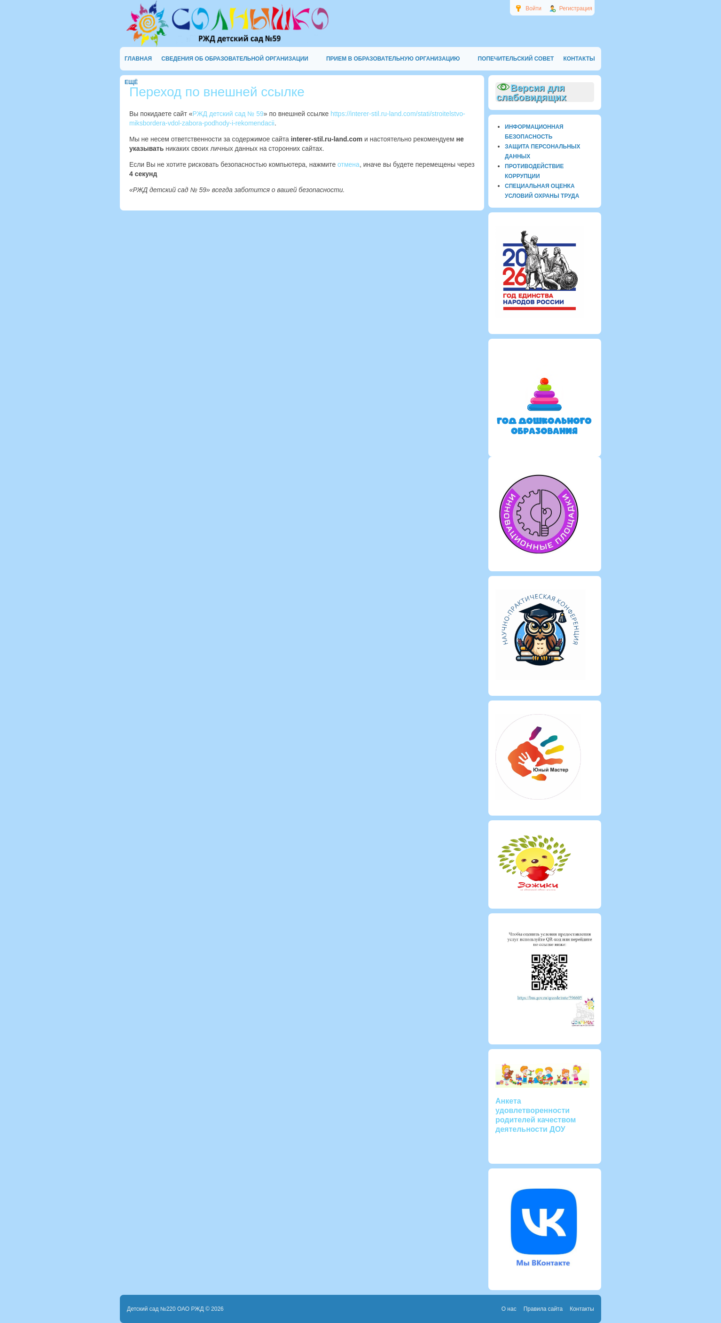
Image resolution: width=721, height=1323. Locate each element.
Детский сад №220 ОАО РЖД (165, 1309)
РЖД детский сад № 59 (228, 113)
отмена (348, 164)
